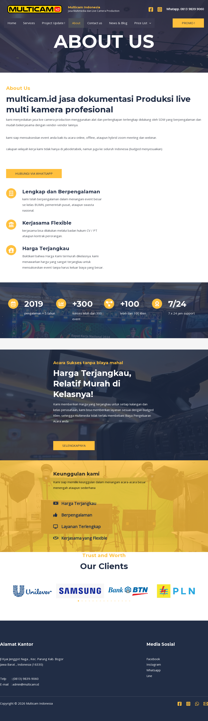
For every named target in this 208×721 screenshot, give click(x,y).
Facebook (153, 659)
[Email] (206, 704)
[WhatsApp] (197, 704)
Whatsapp (153, 670)
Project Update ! (51, 23)
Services (28, 23)
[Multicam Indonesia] (34, 9)
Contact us (90, 23)
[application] (144, 23)
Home (11, 23)
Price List (137, 23)
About (73, 23)
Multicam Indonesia (84, 7)
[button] (78, 601)
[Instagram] (159, 9)
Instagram (153, 664)
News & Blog (113, 23)
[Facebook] (150, 9)
